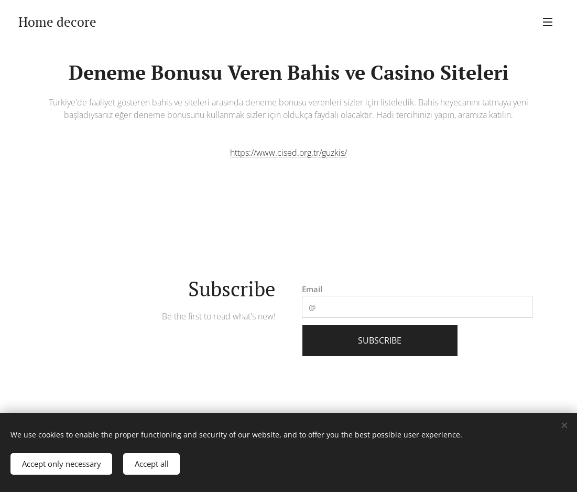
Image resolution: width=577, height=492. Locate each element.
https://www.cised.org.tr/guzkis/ (288, 152)
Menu (547, 22)
